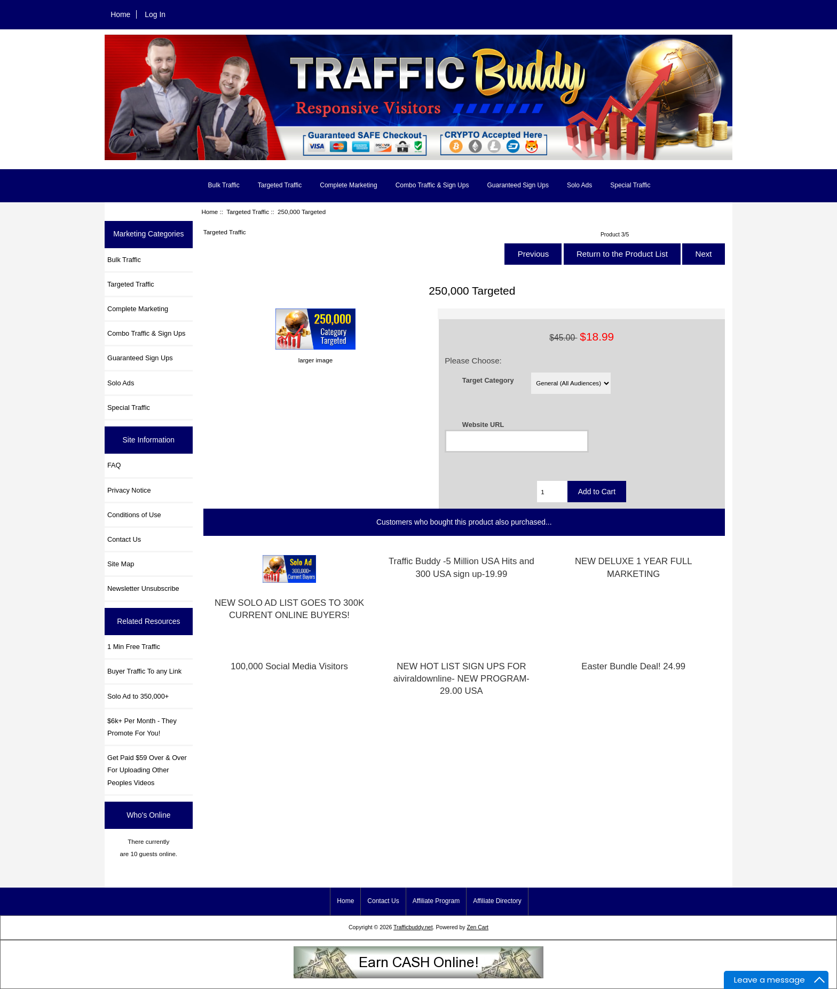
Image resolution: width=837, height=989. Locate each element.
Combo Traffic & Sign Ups (432, 185)
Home (120, 14)
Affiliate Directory (497, 901)
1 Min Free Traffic (133, 647)
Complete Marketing (348, 185)
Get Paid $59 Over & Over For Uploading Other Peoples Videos (147, 770)
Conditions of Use (134, 515)
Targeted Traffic (247, 211)
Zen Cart (477, 927)
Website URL (483, 425)
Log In (155, 14)
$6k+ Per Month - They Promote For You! (142, 727)
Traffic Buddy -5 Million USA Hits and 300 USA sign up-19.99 (461, 567)
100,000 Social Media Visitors (289, 666)
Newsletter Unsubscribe (143, 588)
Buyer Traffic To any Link (144, 671)
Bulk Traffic (224, 185)
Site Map (120, 564)
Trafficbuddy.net (413, 927)
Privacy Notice (129, 490)
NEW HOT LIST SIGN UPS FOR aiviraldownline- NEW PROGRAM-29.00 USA (461, 678)
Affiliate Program (436, 901)
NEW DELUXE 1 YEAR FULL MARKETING (633, 567)
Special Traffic (630, 185)
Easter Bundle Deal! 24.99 (633, 666)
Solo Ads (579, 185)
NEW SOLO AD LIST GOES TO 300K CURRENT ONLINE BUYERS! (289, 609)
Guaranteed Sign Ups (517, 185)
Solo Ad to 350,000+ (138, 696)
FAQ (114, 465)
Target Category (488, 380)
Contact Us (124, 539)
